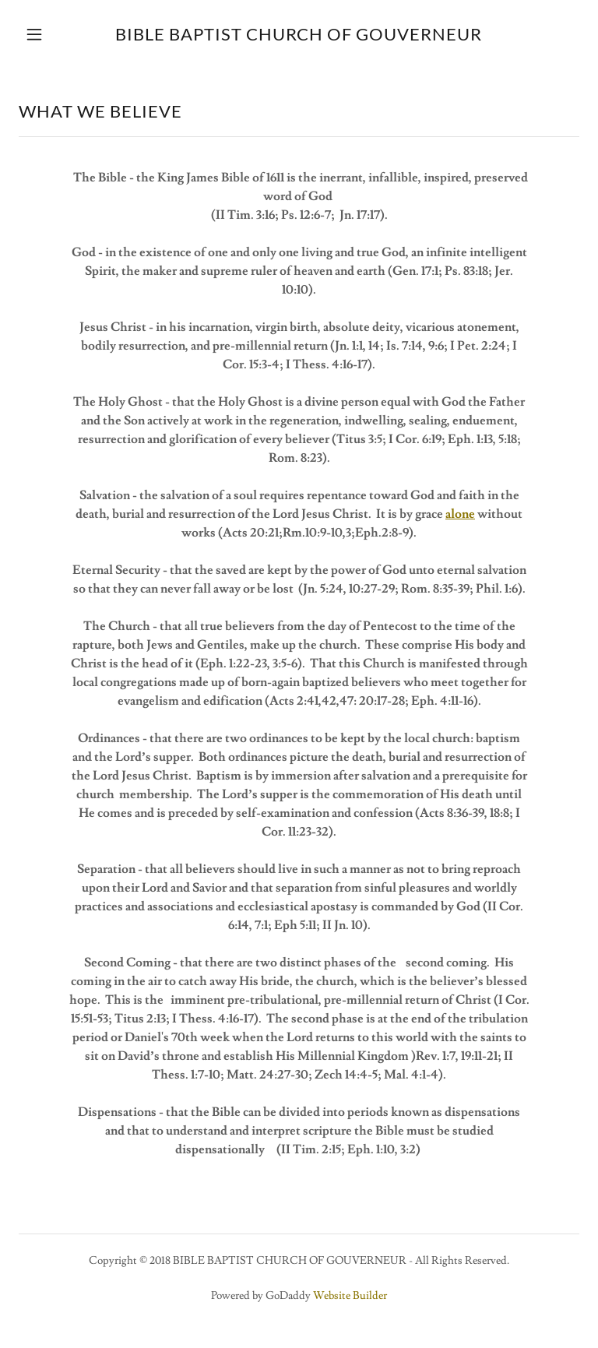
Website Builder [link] (350, 1296)
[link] (299, 34)
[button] (45, 34)
